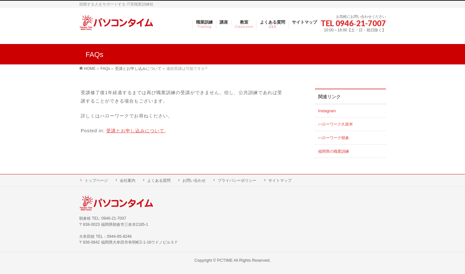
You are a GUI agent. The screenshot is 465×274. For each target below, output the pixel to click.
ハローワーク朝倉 (333, 138)
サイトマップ (280, 180)
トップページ (96, 180)
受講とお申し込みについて (135, 130)
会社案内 (127, 180)
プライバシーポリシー (237, 180)
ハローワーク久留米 (335, 124)
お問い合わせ (194, 180)
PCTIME (225, 260)
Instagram (327, 111)
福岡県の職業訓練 (333, 151)
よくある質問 (158, 180)
